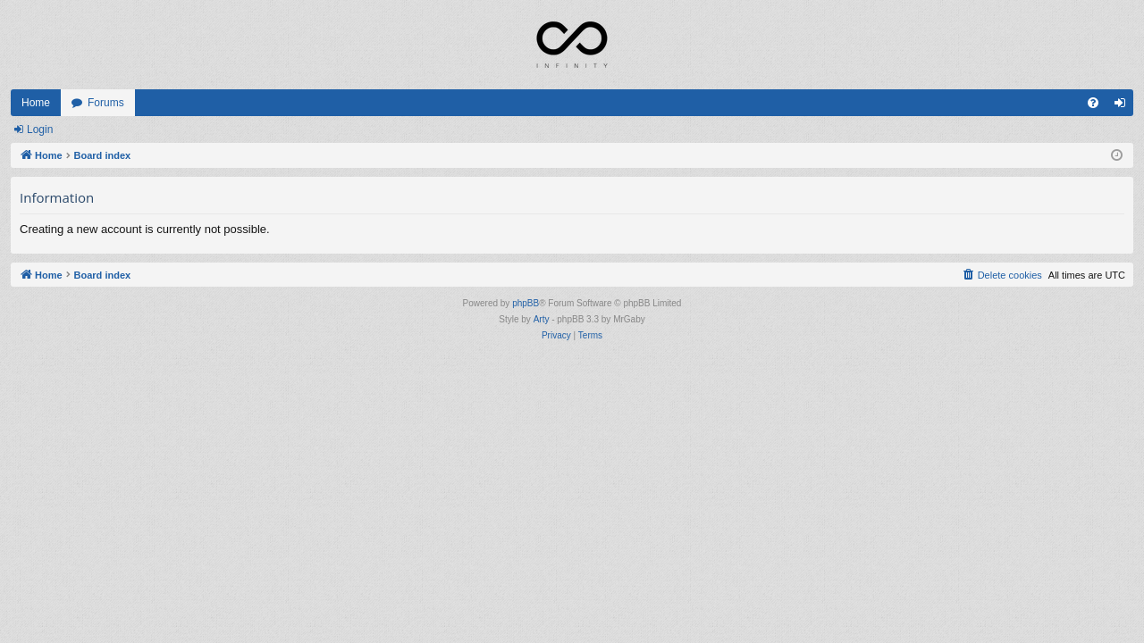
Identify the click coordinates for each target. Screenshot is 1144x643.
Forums (106, 102)
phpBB (525, 303)
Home (35, 102)
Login (40, 129)
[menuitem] (1093, 102)
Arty (542, 319)
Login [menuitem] (1124, 106)
